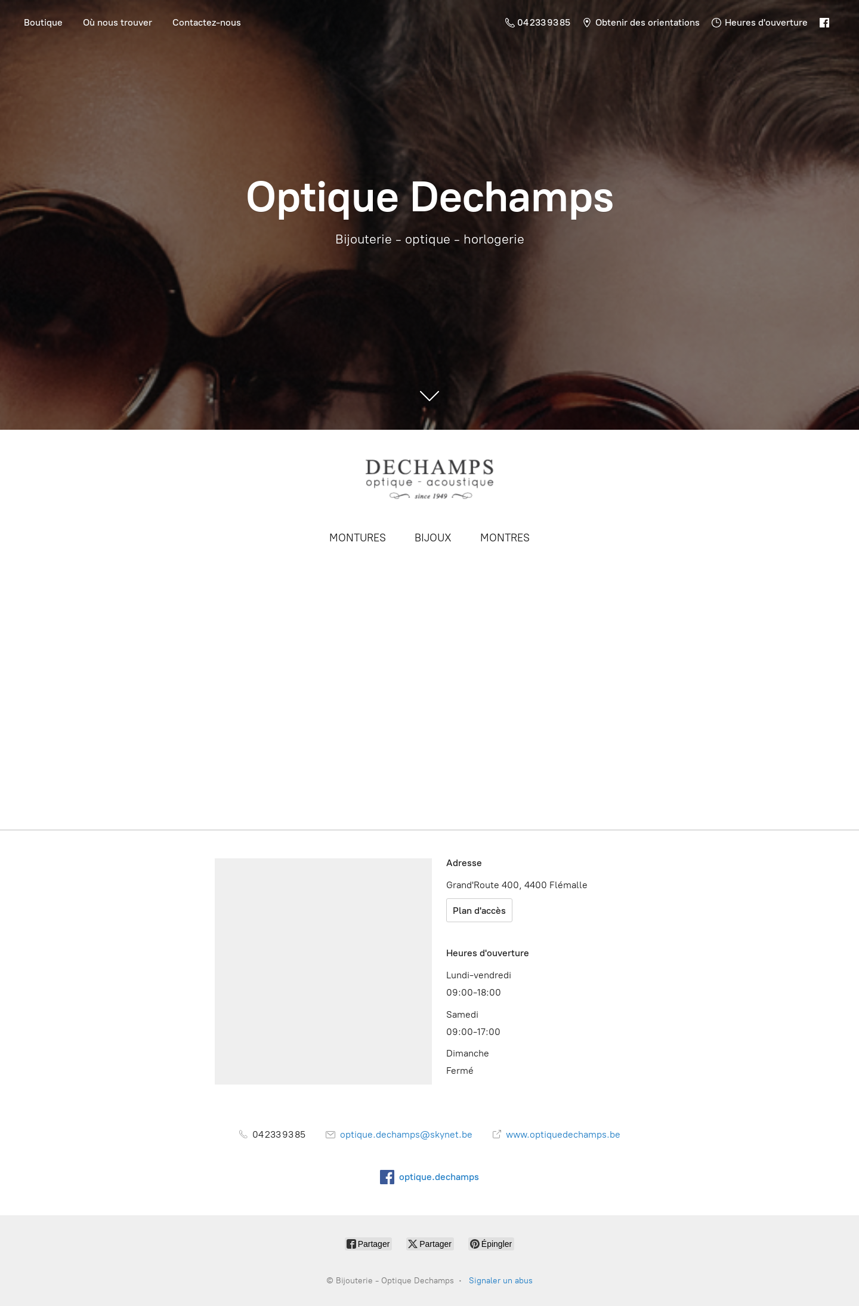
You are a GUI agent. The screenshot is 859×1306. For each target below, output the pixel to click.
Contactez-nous (206, 22)
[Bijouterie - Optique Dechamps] (429, 479)
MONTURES (357, 537)
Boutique (43, 22)
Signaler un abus (501, 1281)
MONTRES (505, 537)
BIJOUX (433, 537)
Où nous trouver (117, 22)
